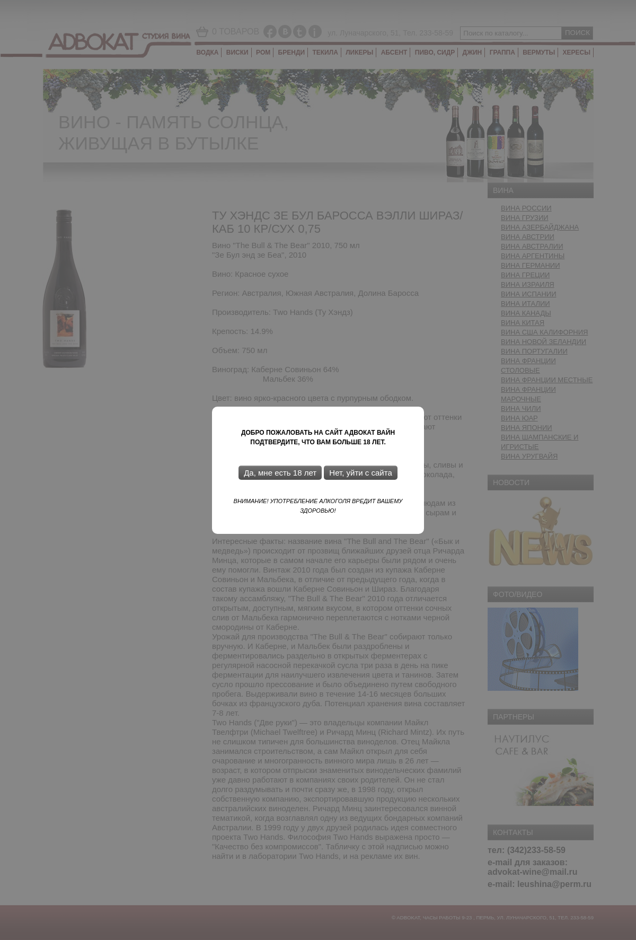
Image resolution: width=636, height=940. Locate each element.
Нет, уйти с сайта (360, 472)
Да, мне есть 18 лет (280, 472)
